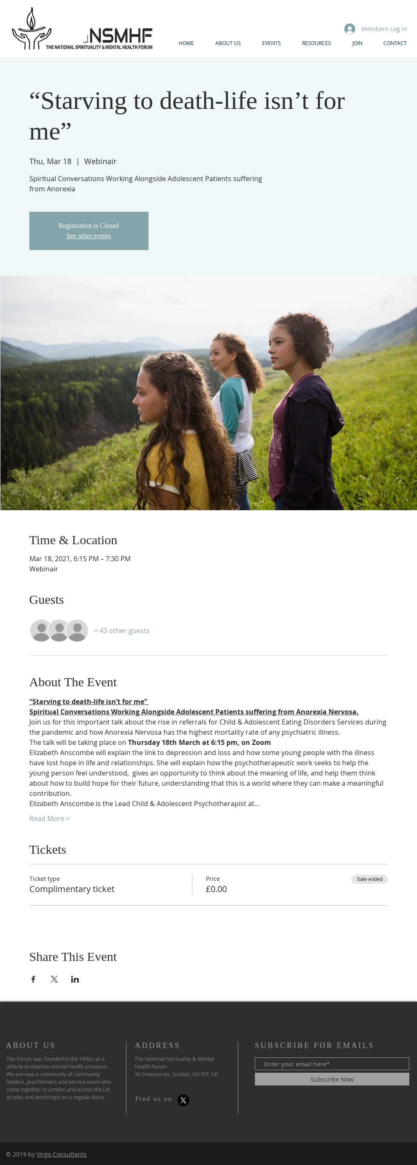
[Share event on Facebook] (33, 979)
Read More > (49, 818)
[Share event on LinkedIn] (75, 979)
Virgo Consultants (62, 1154)
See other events (88, 235)
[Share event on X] (54, 979)
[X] (183, 1100)
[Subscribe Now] (332, 1079)
